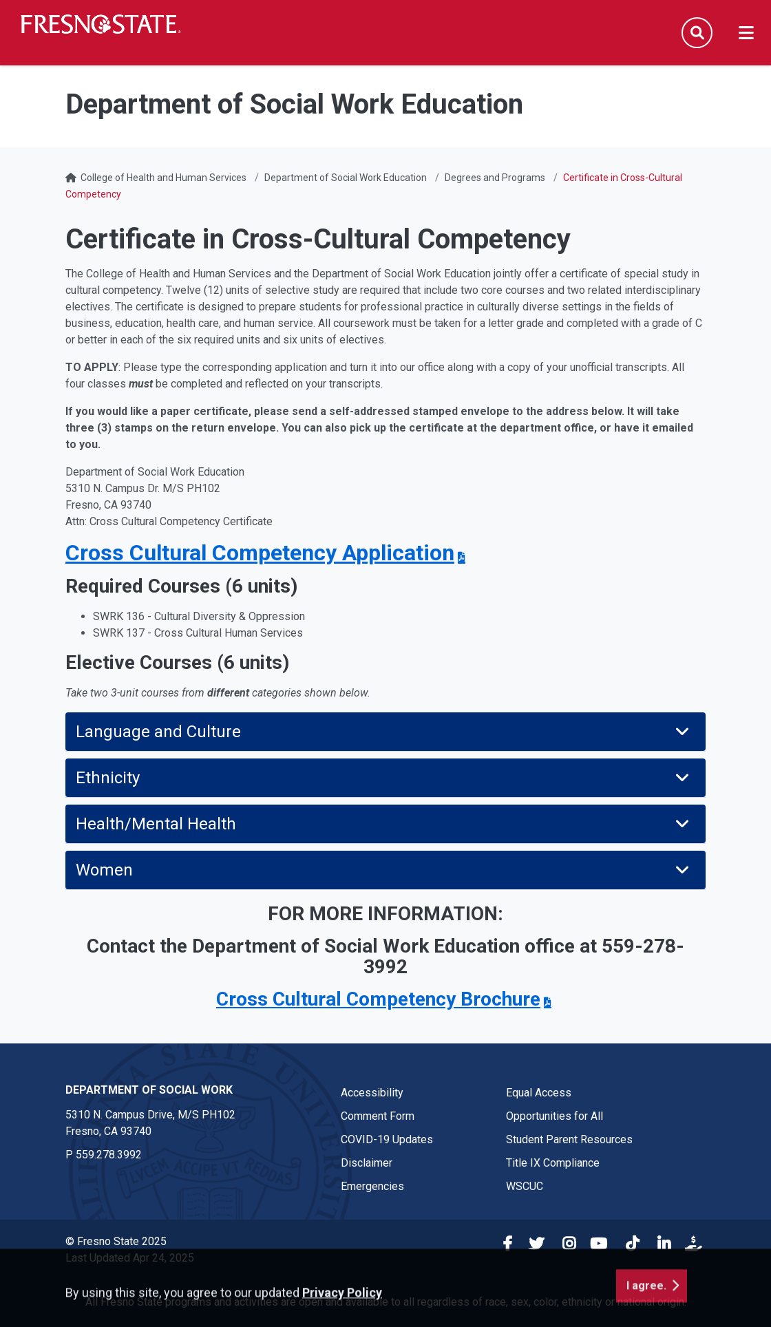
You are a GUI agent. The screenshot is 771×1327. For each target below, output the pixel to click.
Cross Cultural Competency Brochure (378, 999)
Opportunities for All (554, 1116)
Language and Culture (384, 731)
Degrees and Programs (495, 177)
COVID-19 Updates (387, 1139)
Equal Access (538, 1092)
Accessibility (372, 1092)
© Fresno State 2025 (116, 1241)
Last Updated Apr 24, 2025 (129, 1257)
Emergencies (372, 1186)
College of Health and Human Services (163, 177)
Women (384, 870)
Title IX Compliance (553, 1162)
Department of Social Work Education (345, 177)
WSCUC (524, 1186)
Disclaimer (366, 1162)
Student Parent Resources (569, 1139)
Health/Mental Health (384, 824)
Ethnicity (384, 777)
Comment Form (377, 1116)
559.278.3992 (109, 1154)
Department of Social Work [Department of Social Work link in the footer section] (149, 1089)
